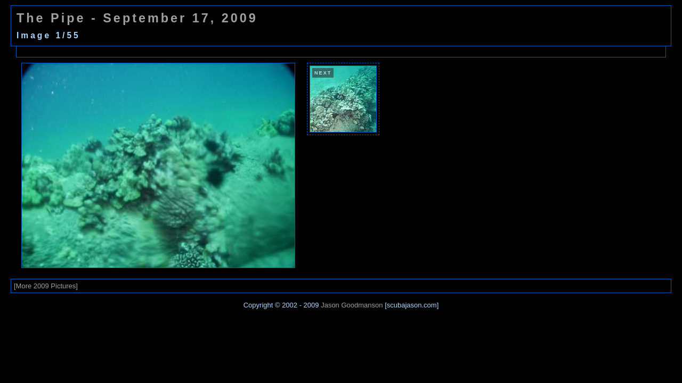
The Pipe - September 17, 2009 (137, 18)
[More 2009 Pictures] (46, 286)
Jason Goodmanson (352, 305)
